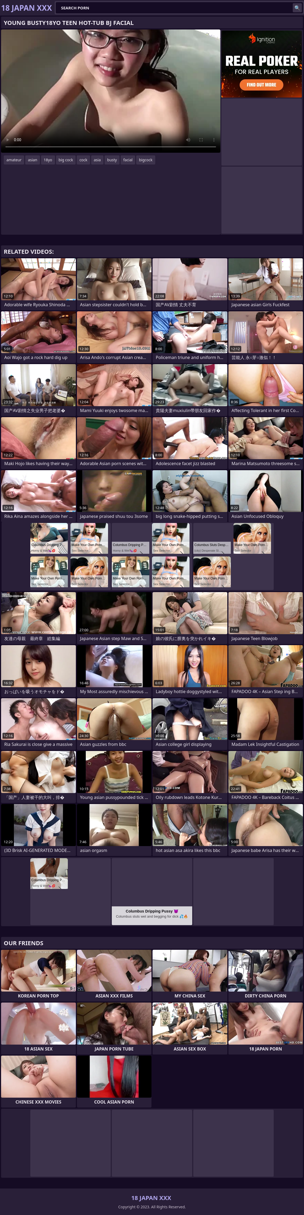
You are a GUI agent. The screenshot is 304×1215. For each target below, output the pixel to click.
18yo (48, 159)
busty (112, 159)
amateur (13, 159)
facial (127, 159)
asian (32, 159)
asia (97, 159)
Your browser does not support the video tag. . (110, 91)
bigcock (145, 159)
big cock (66, 159)
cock (83, 159)
